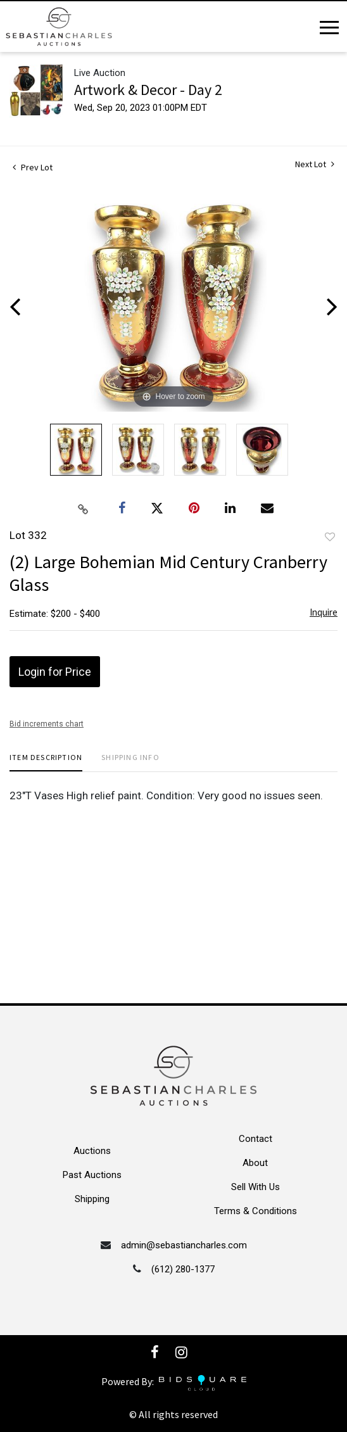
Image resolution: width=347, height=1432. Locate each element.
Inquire (324, 612)
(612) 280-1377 (183, 1269)
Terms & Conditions (255, 1211)
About (255, 1163)
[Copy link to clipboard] (83, 508)
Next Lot (314, 164)
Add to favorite (330, 537)
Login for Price (54, 671)
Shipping (92, 1199)
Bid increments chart (46, 723)
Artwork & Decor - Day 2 (148, 89)
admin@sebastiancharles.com (184, 1245)
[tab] (45, 762)
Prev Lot (33, 167)
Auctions (92, 1150)
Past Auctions (92, 1175)
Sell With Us (255, 1187)
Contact (255, 1138)
